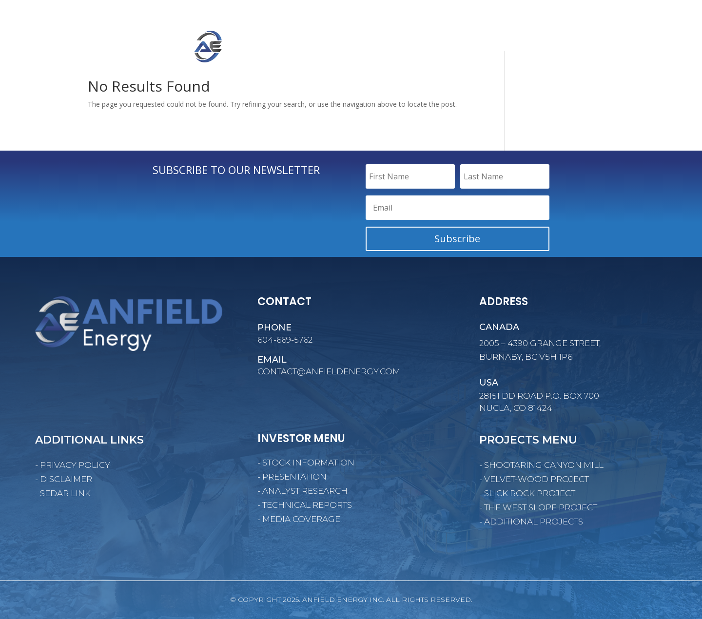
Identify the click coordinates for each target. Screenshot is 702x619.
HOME (391, 48)
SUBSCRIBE (639, 14)
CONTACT (643, 48)
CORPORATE (432, 48)
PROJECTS (490, 48)
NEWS (595, 48)
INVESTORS (546, 48)
